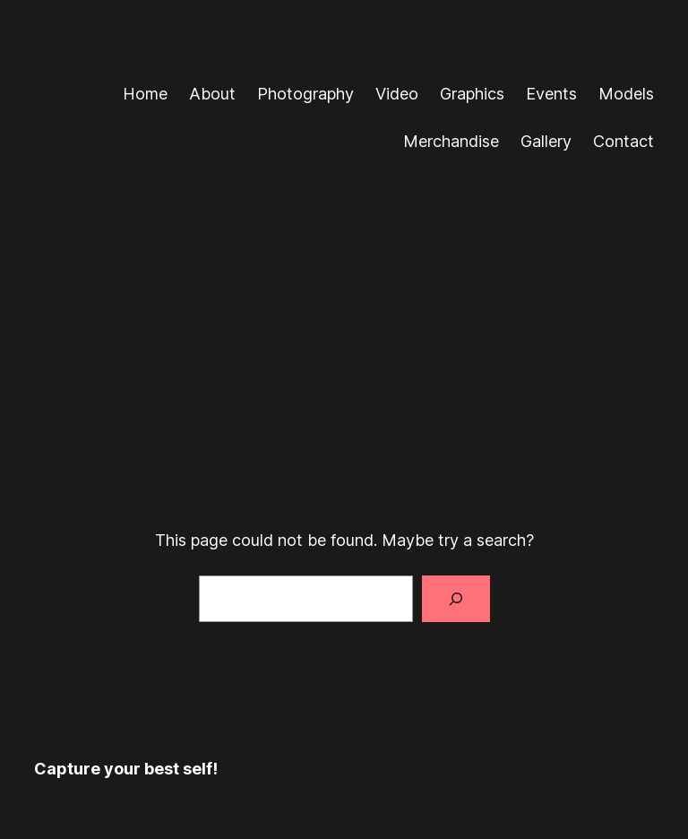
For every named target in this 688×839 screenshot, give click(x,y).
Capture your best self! (126, 46)
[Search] (456, 598)
